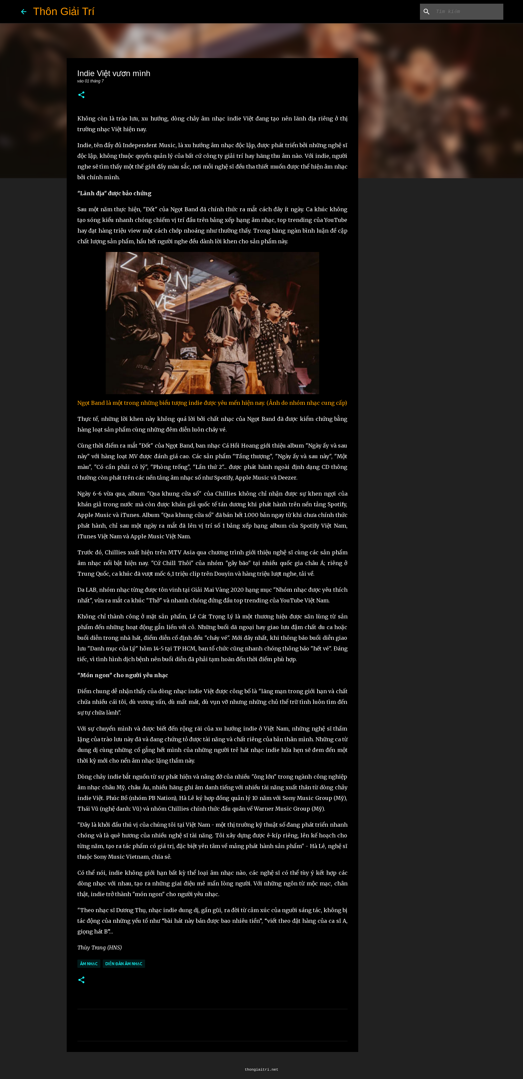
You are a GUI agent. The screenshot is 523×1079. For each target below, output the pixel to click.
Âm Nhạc (89, 964)
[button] (81, 95)
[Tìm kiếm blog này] (468, 12)
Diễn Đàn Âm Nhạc (123, 964)
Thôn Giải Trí (64, 11)
